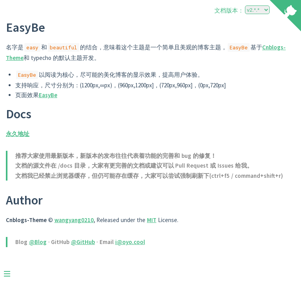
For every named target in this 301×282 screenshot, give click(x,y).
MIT (151, 220)
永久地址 (17, 133)
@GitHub (83, 242)
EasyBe (48, 95)
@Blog (38, 242)
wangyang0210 (74, 220)
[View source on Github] (285, 16)
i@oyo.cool (130, 242)
